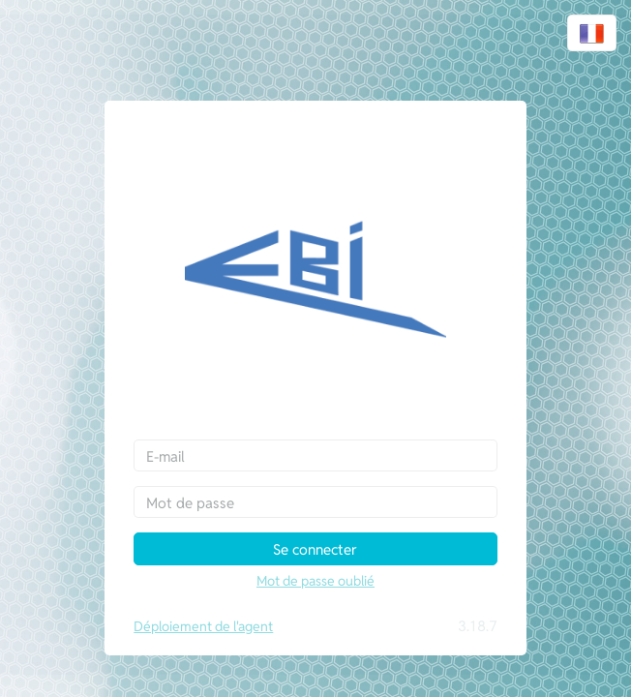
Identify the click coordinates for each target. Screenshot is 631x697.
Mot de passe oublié (315, 581)
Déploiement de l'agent (203, 626)
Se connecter (315, 549)
